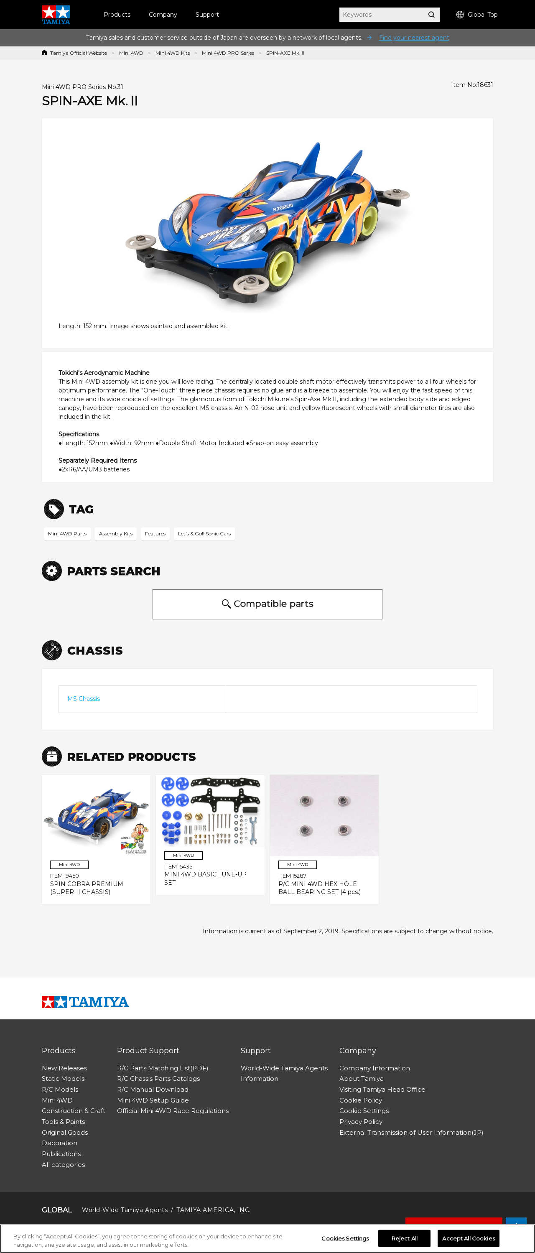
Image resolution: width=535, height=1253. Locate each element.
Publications (61, 1154)
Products (117, 14)
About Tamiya (361, 1078)
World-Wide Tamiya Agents (284, 1068)
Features (155, 533)
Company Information (374, 1068)
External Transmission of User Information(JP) (411, 1132)
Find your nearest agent (414, 37)
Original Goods (65, 1132)
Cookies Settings (345, 1240)
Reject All (405, 1240)
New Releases (64, 1068)
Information (259, 1078)
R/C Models (60, 1089)
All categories (63, 1165)
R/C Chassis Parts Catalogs (158, 1078)
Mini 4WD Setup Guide (153, 1100)
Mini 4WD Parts (67, 533)
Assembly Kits (115, 533)
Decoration (59, 1143)
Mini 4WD (131, 53)
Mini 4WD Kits (172, 53)
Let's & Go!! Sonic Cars (204, 533)
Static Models (63, 1078)
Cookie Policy (360, 1100)
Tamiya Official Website (78, 53)
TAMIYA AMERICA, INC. (213, 1210)
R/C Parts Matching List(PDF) (163, 1068)
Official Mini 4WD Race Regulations (173, 1111)
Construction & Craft (73, 1111)
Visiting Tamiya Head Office (382, 1089)
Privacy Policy (360, 1122)
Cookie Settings (364, 1111)
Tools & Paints (63, 1122)
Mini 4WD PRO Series (228, 53)
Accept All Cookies (468, 1240)
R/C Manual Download (153, 1089)
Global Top (477, 15)
